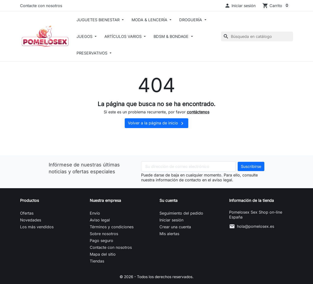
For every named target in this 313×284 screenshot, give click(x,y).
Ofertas (27, 213)
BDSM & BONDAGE (105, 53)
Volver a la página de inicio (156, 123)
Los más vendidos (37, 226)
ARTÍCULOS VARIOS (168, 36)
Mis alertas (169, 233)
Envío (95, 213)
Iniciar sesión (171, 220)
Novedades (30, 220)
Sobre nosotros (104, 233)
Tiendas (97, 261)
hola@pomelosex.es (255, 226)
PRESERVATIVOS (150, 53)
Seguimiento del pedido (181, 213)
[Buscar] (257, 36)
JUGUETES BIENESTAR (109, 19)
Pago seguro (101, 240)
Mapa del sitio (103, 254)
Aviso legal (100, 220)
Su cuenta (168, 200)
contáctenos (198, 111)
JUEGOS (129, 36)
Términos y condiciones (112, 226)
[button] (240, 5)
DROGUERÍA (99, 36)
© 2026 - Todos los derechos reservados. (156, 276)
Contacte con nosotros (41, 5)
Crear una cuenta (175, 226)
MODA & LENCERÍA (160, 19)
